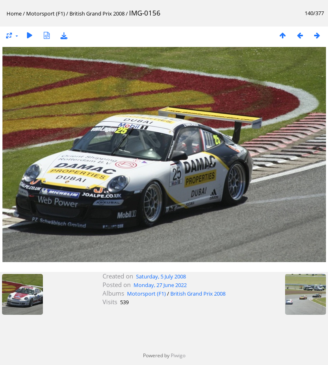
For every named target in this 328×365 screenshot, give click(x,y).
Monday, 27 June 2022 (160, 285)
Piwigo (178, 355)
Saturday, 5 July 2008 (161, 276)
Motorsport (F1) (45, 13)
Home (14, 13)
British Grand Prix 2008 (97, 13)
